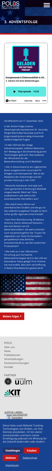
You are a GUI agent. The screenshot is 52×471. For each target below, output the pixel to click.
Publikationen (12, 355)
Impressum (12, 465)
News (7, 351)
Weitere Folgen (11, 316)
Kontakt (8, 367)
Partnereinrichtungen (16, 363)
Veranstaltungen (13, 359)
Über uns (9, 347)
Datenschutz (30, 457)
